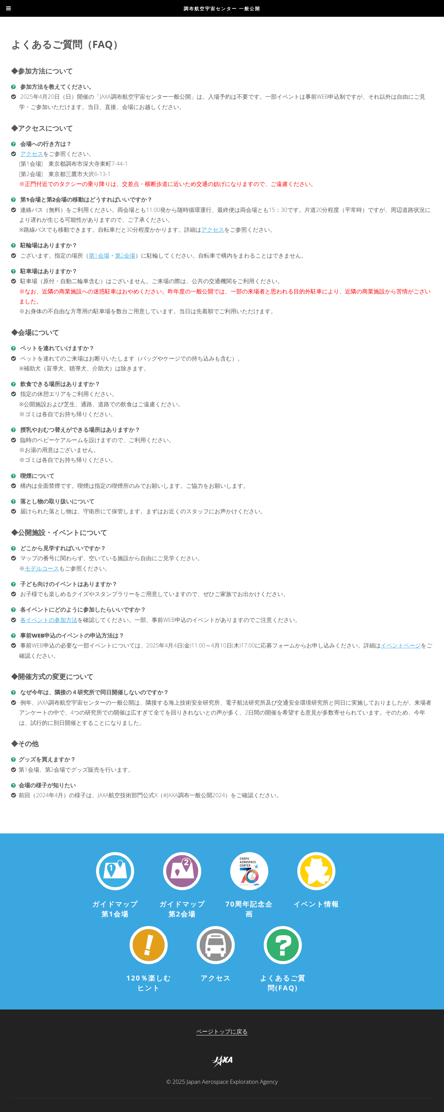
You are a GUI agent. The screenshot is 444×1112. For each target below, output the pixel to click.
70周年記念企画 (249, 908)
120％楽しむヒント (148, 982)
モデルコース (42, 568)
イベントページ (401, 645)
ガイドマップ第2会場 (182, 908)
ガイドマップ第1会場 (115, 908)
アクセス (31, 153)
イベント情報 (316, 904)
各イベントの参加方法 (48, 619)
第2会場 (125, 255)
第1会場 (99, 255)
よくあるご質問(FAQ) (283, 982)
